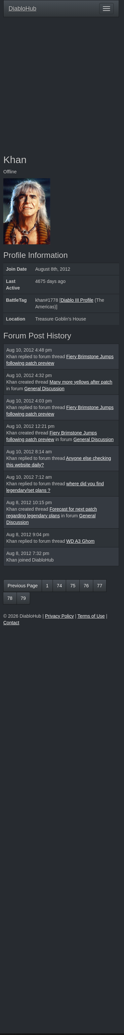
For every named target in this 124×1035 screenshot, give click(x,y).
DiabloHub (22, 7)
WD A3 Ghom (80, 541)
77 (100, 585)
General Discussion (44, 388)
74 (59, 585)
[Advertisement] (62, 86)
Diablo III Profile (77, 300)
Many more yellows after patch (81, 382)
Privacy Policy (59, 616)
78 (10, 598)
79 (23, 598)
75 (72, 585)
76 (86, 585)
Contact (11, 622)
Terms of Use (90, 616)
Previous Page (23, 585)
